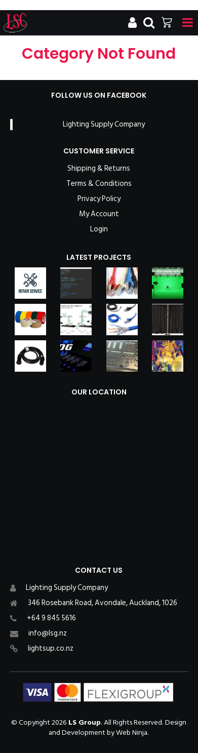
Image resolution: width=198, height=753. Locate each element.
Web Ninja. (132, 732)
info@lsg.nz (47, 633)
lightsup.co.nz (50, 648)
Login (99, 229)
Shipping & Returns (98, 169)
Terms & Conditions (99, 184)
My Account (99, 214)
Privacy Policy (99, 199)
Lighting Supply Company (104, 124)
